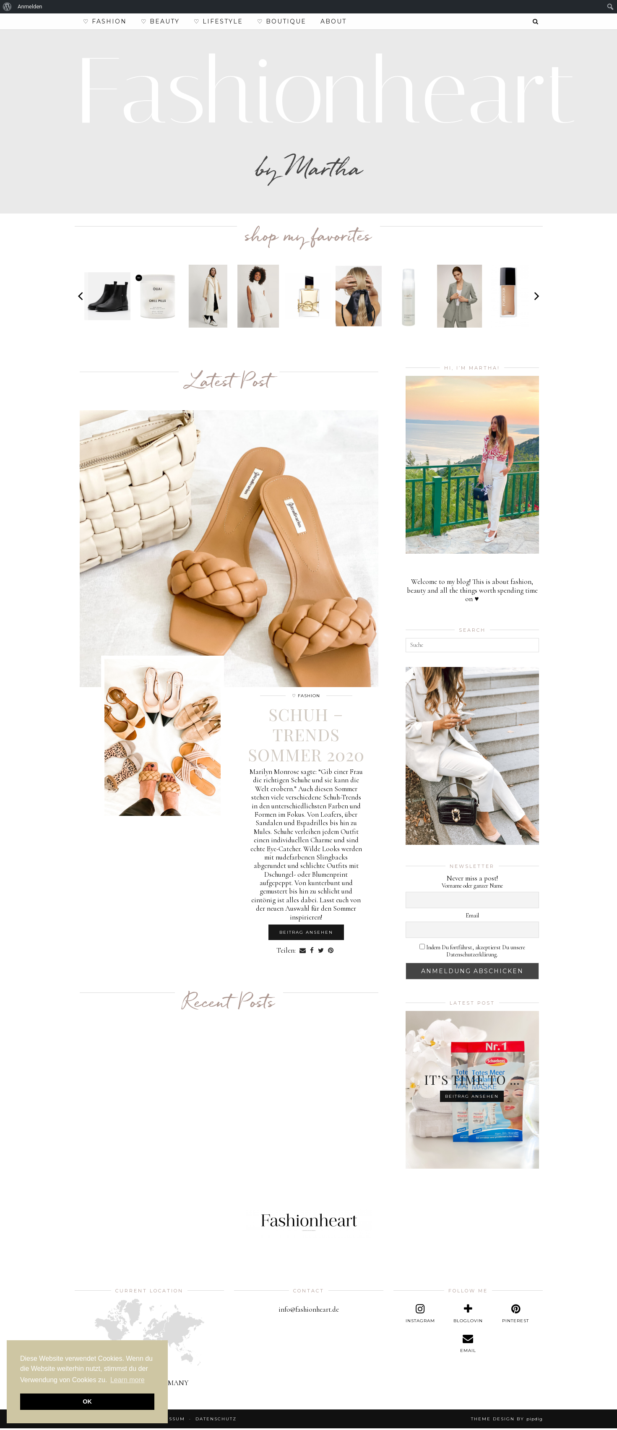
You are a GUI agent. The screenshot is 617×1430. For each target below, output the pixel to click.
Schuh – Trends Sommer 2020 (306, 736)
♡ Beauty (160, 21)
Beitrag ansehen (306, 934)
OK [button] (87, 1401)
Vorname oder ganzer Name (472, 887)
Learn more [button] (127, 1379)
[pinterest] (515, 1315)
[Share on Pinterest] (331, 952)
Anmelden (30, 6)
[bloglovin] (468, 1315)
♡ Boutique (281, 21)
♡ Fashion (105, 21)
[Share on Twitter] (321, 952)
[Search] (536, 21)
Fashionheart (327, 93)
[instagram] (420, 1315)
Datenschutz (216, 1420)
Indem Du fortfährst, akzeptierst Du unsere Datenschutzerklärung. (472, 953)
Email (472, 917)
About (333, 21)
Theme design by (507, 1420)
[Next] (536, 297)
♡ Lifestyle (218, 21)
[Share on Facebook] (312, 952)
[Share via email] (302, 952)
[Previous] (81, 297)
